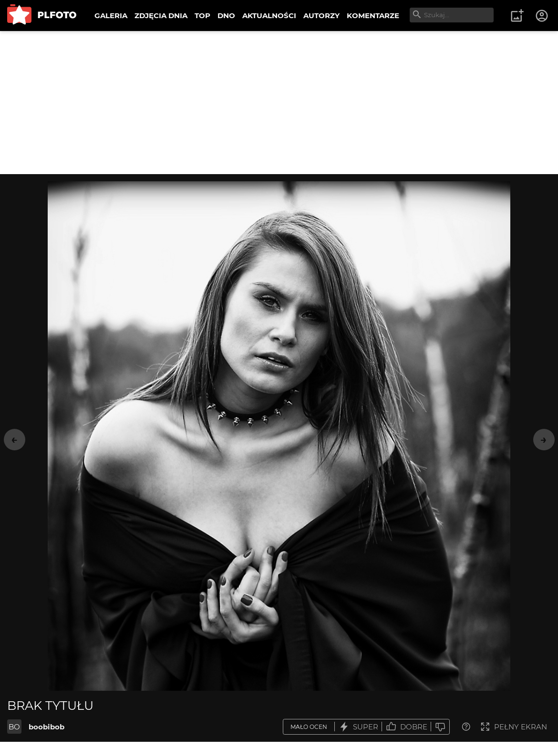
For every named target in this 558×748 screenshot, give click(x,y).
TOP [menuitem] (202, 15)
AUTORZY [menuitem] (321, 15)
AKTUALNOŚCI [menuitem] (269, 15)
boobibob (46, 726)
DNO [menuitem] (226, 15)
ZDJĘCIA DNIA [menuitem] (160, 15)
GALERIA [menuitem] (110, 15)
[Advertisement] (279, 102)
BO (14, 726)
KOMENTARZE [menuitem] (373, 15)
